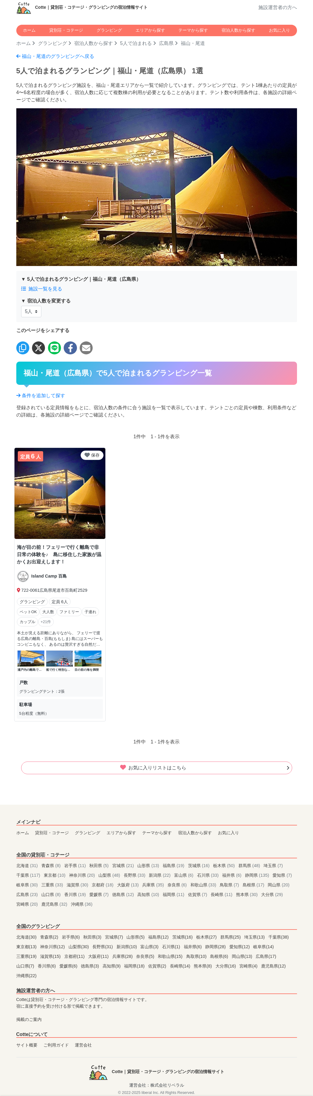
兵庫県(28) (123, 956)
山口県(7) (26, 966)
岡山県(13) (243, 956)
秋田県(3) (93, 937)
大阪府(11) (99, 956)
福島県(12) (159, 937)
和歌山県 (204, 884)
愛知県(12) (240, 946)
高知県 (148, 894)
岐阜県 (27, 884)
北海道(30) (27, 937)
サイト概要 (26, 1045)
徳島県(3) (90, 966)
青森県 (51, 865)
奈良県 (178, 884)
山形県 (148, 865)
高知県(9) (112, 966)
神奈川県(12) (53, 946)
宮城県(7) (114, 937)
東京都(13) (27, 946)
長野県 (135, 875)
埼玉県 (273, 865)
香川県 (75, 894)
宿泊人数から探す (238, 30)
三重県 (52, 884)
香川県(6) (47, 966)
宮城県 (123, 865)
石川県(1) (171, 946)
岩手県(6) (71, 937)
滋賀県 (78, 884)
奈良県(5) (145, 956)
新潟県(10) (127, 946)
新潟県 (160, 875)
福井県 (232, 875)
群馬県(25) (231, 937)
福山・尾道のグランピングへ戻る (55, 56)
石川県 (208, 875)
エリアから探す (150, 30)
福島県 (174, 865)
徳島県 (123, 894)
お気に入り (279, 30)
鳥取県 (230, 884)
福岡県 (174, 894)
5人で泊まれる (136, 43)
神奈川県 (82, 875)
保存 (92, 455)
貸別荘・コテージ (66, 30)
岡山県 (278, 884)
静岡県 (257, 875)
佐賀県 (198, 894)
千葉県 (29, 875)
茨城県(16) (183, 937)
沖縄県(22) (26, 975)
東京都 (55, 875)
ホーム (29, 30)
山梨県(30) (79, 946)
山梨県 (109, 875)
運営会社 (83, 1045)
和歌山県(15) (171, 956)
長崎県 (222, 894)
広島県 (166, 43)
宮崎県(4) (249, 966)
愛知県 (282, 875)
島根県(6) (219, 956)
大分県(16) (226, 966)
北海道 (27, 865)
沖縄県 (82, 904)
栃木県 (224, 865)
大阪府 (128, 884)
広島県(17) (266, 956)
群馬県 (249, 865)
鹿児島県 (55, 904)
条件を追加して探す (40, 395)
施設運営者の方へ (277, 7)
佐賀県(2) (158, 966)
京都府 (103, 884)
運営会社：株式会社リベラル (156, 1085)
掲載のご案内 (29, 1019)
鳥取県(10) (197, 956)
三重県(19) (27, 956)
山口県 (51, 894)
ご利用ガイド (56, 1045)
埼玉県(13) (255, 937)
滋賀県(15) (51, 956)
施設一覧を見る (41, 288)
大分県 (272, 894)
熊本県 (247, 894)
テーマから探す (193, 30)
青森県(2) (49, 937)
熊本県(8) (203, 966)
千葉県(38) (278, 937)
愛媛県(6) (69, 966)
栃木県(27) (207, 937)
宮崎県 (27, 904)
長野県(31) (103, 946)
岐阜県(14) (263, 946)
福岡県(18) (135, 966)
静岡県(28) (216, 946)
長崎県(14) (181, 966)
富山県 (184, 875)
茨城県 (199, 865)
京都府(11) (75, 956)
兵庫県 (153, 884)
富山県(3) (150, 946)
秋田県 (99, 865)
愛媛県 (99, 894)
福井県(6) (193, 946)
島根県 (254, 884)
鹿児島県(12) (273, 966)
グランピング (109, 30)
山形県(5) (136, 937)
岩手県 (75, 865)
